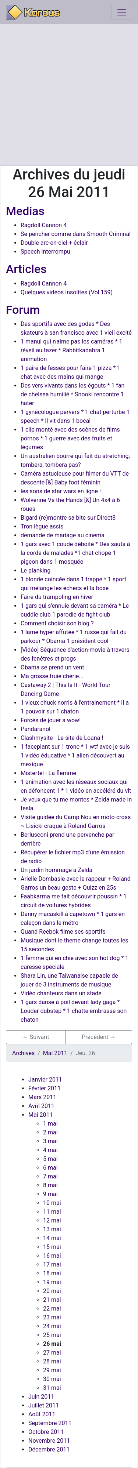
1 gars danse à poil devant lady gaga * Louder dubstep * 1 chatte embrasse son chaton (74, 1011)
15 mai (52, 1246)
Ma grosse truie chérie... (52, 676)
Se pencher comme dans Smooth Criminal (76, 233)
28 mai (52, 1361)
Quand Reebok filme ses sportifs (63, 931)
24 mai (52, 1326)
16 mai (52, 1255)
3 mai (50, 1141)
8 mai (50, 1185)
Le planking (35, 570)
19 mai (52, 1282)
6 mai (50, 1167)
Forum (23, 310)
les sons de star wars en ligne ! (61, 491)
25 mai (52, 1334)
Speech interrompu (45, 251)
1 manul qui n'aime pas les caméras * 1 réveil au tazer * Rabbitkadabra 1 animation (72, 350)
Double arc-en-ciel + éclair (54, 242)
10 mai (52, 1202)
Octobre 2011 (46, 1431)
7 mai (50, 1176)
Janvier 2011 (45, 1079)
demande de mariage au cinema (63, 535)
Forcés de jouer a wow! (51, 720)
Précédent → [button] (99, 1036)
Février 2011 (44, 1088)
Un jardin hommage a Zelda (56, 869)
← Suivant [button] (35, 1036)
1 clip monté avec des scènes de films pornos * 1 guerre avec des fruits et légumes (70, 438)
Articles (26, 269)
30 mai (52, 1379)
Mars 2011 (42, 1097)
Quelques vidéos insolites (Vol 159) (67, 292)
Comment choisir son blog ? (57, 623)
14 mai (52, 1238)
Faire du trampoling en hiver (57, 596)
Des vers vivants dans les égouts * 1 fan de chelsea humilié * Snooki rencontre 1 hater (72, 394)
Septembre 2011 (49, 1423)
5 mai (50, 1158)
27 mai (52, 1352)
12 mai (52, 1220)
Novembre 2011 (49, 1440)
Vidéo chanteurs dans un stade (61, 993)
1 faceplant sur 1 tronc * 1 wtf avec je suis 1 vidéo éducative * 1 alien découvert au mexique (75, 755)
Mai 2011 (40, 1114)
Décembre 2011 (49, 1449)
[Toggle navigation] (122, 12)
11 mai (52, 1211)
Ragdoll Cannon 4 (44, 225)
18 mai (52, 1273)
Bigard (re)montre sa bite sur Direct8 (68, 517)
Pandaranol (35, 729)
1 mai (50, 1123)
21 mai (52, 1299)
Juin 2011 (41, 1396)
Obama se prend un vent (52, 667)
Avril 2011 (41, 1105)
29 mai (52, 1370)
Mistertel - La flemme (48, 773)
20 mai (52, 1290)
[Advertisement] (69, 95)
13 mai (52, 1229)
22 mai (52, 1308)
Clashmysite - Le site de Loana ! (62, 737)
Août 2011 (41, 1414)
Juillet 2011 (43, 1405)
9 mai (50, 1194)
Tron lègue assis (42, 526)
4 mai (50, 1150)
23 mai (52, 1317)
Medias (25, 211)
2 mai (50, 1132)
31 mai (52, 1387)
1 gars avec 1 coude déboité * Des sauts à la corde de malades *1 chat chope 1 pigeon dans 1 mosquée (75, 553)
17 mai (52, 1264)
